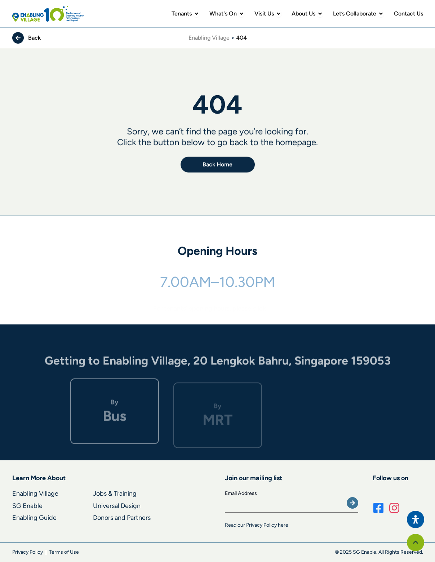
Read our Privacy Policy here (256, 525)
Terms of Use (64, 552)
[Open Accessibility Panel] (415, 519)
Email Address (241, 493)
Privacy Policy (27, 552)
